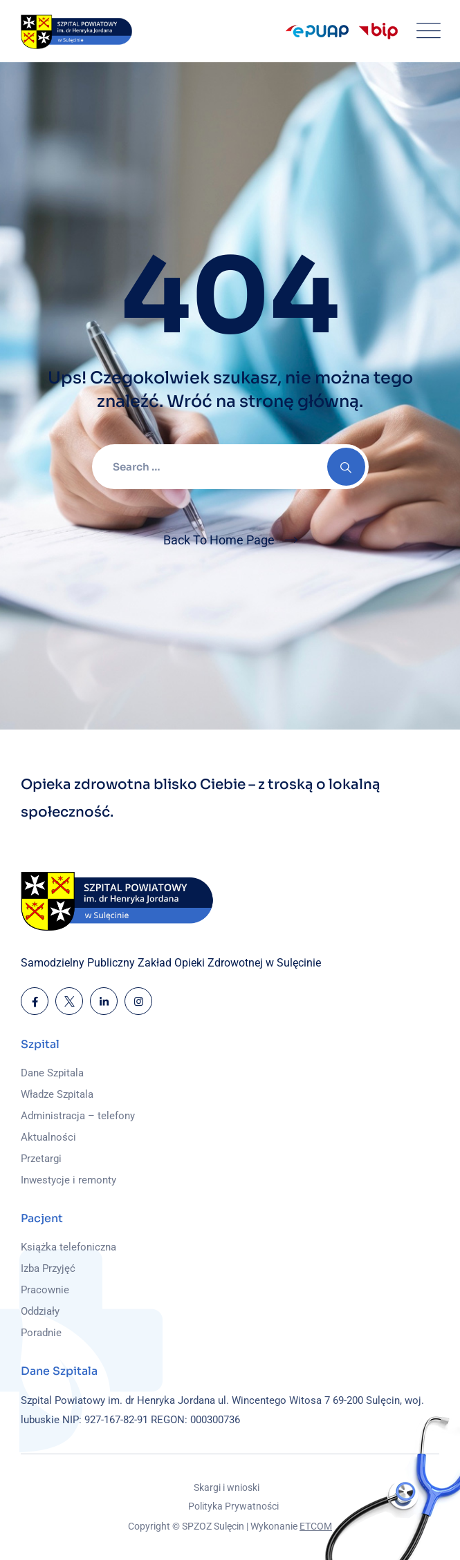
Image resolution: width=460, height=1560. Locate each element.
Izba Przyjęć (48, 1268)
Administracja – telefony (78, 1116)
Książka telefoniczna (68, 1247)
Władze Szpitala (57, 1094)
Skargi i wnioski (226, 1487)
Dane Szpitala (52, 1073)
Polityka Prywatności (233, 1506)
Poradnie (41, 1332)
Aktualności (48, 1137)
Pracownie (45, 1290)
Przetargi (41, 1158)
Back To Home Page (219, 540)
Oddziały (40, 1311)
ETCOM (316, 1526)
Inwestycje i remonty (68, 1180)
